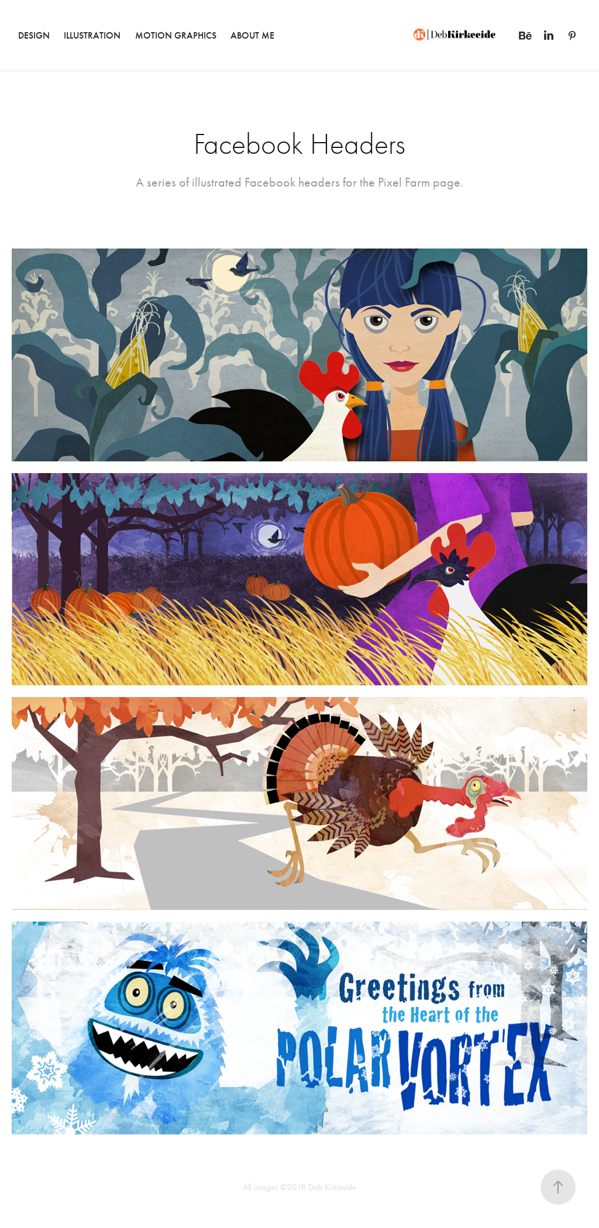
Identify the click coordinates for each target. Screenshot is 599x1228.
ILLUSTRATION (92, 35)
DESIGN (34, 35)
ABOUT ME (252, 35)
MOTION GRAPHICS (175, 35)
